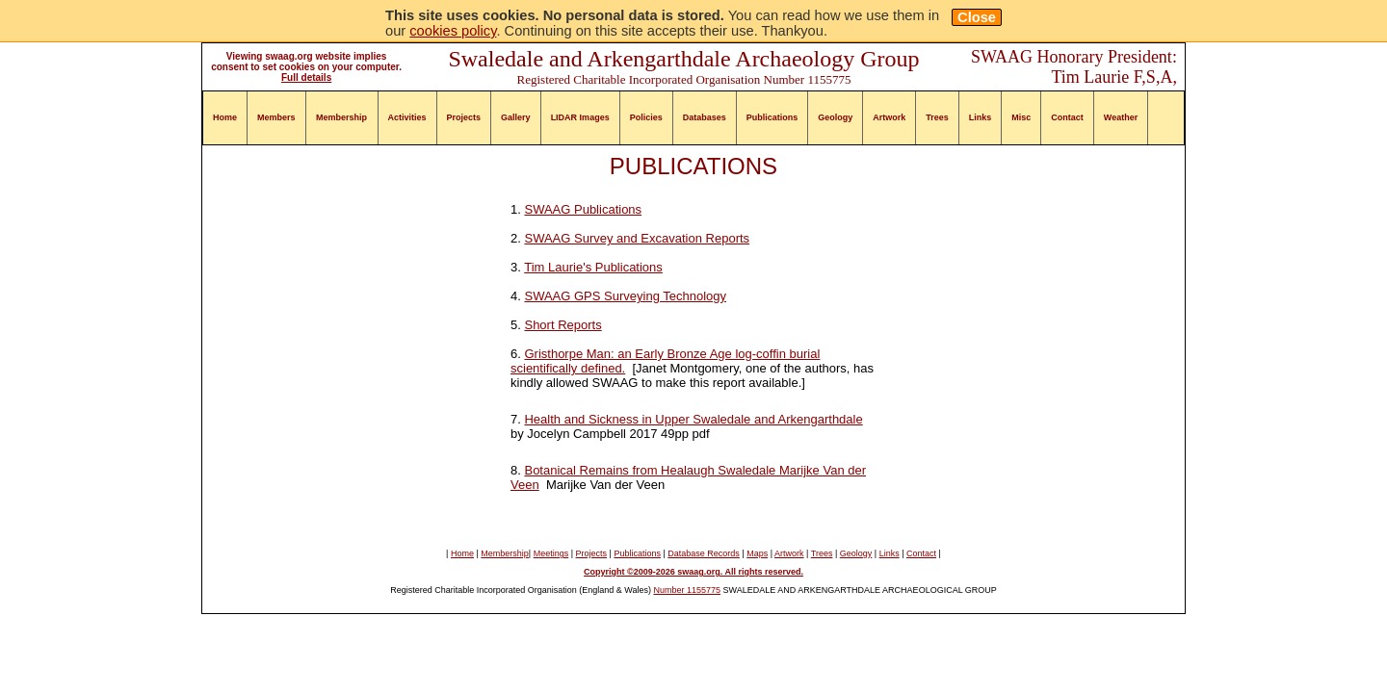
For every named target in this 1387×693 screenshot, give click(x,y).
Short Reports (562, 325)
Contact (1067, 117)
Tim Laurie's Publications (593, 267)
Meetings (551, 553)
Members (276, 117)
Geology (835, 117)
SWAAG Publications (582, 209)
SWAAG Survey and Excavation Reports (636, 238)
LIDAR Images (580, 117)
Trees (937, 117)
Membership (341, 117)
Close (976, 17)
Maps (757, 553)
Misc (1021, 117)
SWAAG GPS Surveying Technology (625, 296)
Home (225, 117)
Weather (1121, 117)
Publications (772, 117)
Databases (704, 117)
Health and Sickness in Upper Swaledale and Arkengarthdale (693, 419)
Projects (464, 117)
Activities (407, 117)
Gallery (516, 117)
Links (980, 117)
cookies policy (452, 30)
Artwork (889, 117)
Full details (306, 77)
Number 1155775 (687, 590)
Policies (646, 117)
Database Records (703, 553)
